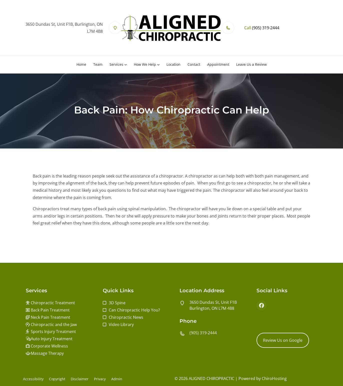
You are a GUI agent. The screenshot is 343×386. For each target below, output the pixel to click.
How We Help (145, 64)
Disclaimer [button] (79, 378)
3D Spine (117, 303)
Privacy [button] (100, 378)
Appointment (218, 64)
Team (97, 64)
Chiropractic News (126, 317)
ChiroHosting (274, 378)
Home (81, 64)
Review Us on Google (282, 340)
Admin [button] (116, 378)
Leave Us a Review (251, 64)
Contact (194, 64)
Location (173, 64)
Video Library (121, 324)
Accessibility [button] (33, 378)
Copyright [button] (57, 378)
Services (116, 64)
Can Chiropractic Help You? (134, 310)
